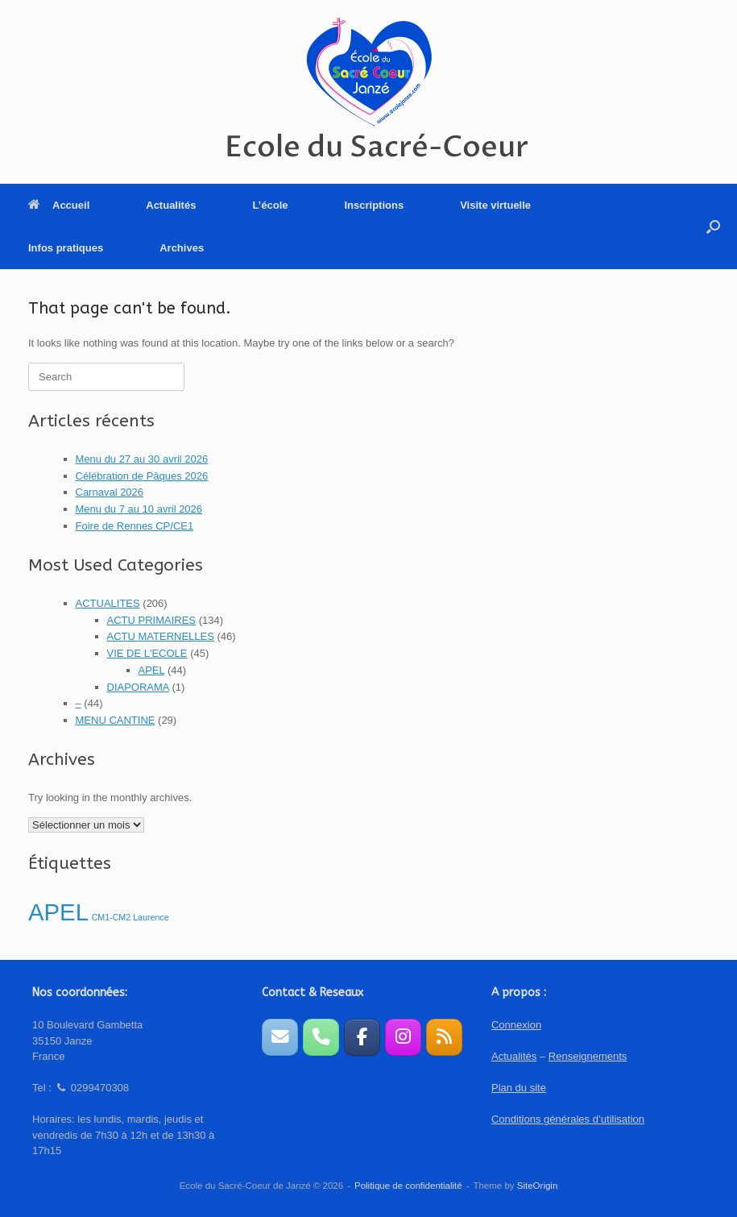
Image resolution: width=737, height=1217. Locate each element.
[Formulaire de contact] (280, 1037)
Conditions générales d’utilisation (567, 1119)
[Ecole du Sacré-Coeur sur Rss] (444, 1037)
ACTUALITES (108, 603)
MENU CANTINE (115, 720)
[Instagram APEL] (403, 1037)
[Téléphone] (321, 1037)
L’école (270, 205)
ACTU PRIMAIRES (152, 620)
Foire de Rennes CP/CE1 (135, 526)
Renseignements (588, 1056)
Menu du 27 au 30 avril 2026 (142, 459)
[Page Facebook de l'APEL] (362, 1037)
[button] (713, 226)
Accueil (58, 205)
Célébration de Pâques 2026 (142, 476)
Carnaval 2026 (110, 492)
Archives (181, 248)
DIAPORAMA (138, 687)
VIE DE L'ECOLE (147, 653)
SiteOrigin (537, 1185)
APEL (152, 670)
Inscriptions (374, 205)
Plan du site (518, 1088)
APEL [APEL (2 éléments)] (58, 912)
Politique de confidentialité (408, 1185)
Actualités (171, 205)
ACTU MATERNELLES (160, 636)
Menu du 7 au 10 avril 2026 (139, 509)
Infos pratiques (65, 248)
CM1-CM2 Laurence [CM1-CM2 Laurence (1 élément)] (130, 917)
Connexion (516, 1025)
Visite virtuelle (495, 205)
